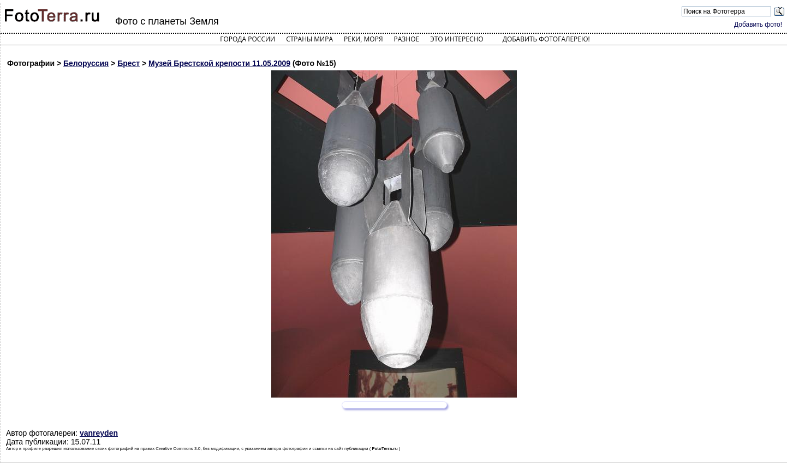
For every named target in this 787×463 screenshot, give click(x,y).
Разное (407, 39)
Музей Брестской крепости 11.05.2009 (219, 63)
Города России (247, 39)
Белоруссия (86, 63)
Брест (128, 63)
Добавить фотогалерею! (546, 39)
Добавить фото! (758, 24)
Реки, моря (363, 39)
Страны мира (309, 39)
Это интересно (457, 39)
